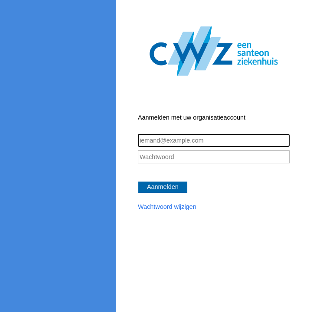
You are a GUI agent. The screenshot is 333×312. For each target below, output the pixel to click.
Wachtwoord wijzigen (167, 206)
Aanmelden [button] (163, 186)
